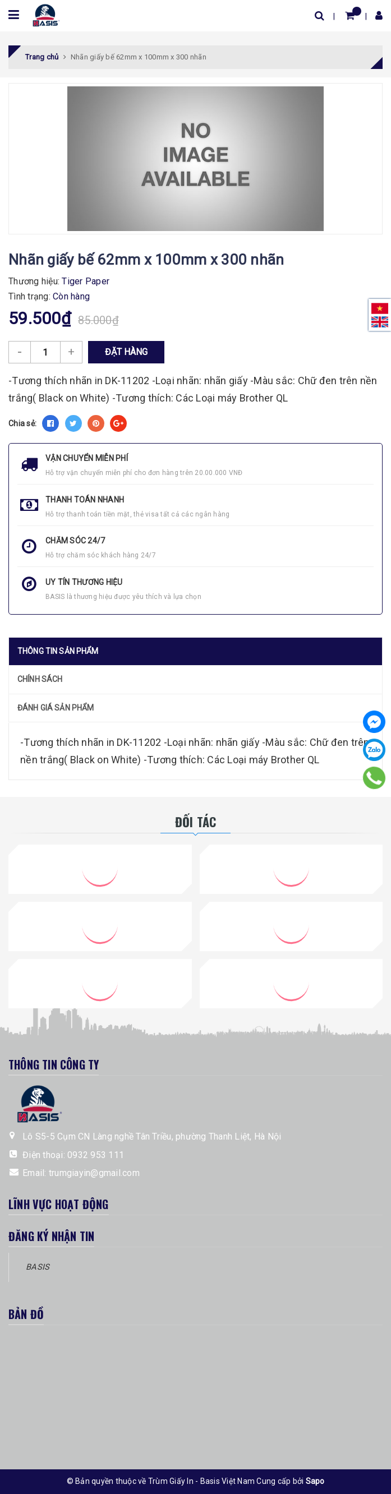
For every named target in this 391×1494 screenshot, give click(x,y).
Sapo (315, 1481)
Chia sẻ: (22, 423)
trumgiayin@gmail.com (94, 1173)
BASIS (37, 1267)
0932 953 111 (95, 1155)
